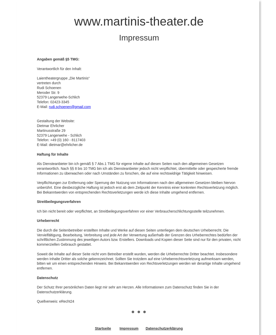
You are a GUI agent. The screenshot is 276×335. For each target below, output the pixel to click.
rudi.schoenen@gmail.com (70, 107)
